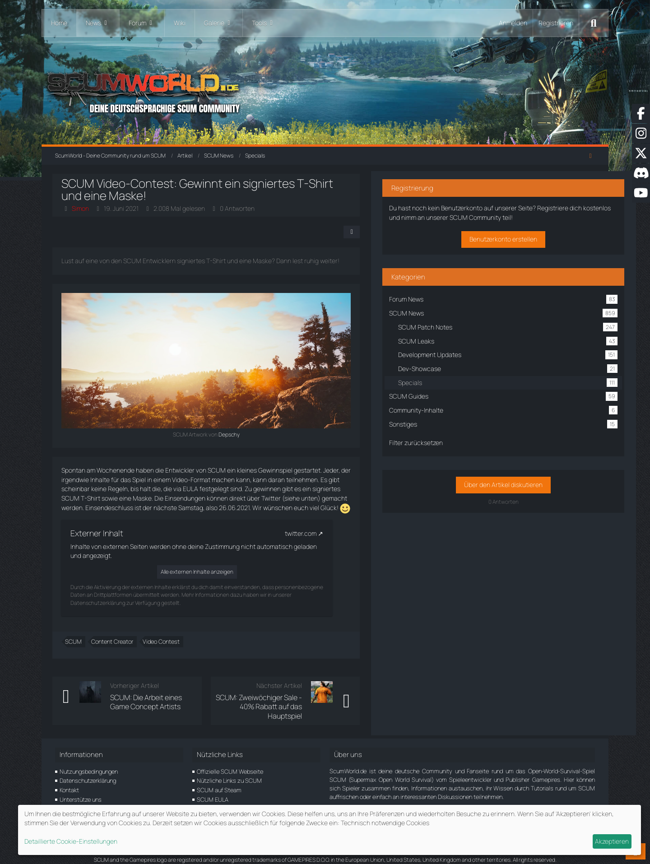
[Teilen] (415, 232)
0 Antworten (240, 208)
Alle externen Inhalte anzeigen (199, 572)
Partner (69, 799)
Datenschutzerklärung (88, 771)
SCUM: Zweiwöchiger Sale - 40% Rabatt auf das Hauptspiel (315, 701)
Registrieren (556, 23)
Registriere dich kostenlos (513, 212)
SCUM (76, 641)
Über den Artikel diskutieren (522, 488)
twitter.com (303, 533)
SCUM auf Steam (219, 781)
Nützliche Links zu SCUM (229, 771)
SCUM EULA (212, 790)
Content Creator (115, 641)
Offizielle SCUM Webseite (230, 762)
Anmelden (513, 23)
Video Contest (163, 641)
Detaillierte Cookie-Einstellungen (70, 841)
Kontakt (69, 781)
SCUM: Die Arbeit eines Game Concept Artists (173, 701)
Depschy (262, 434)
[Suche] (593, 23)
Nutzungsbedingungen (89, 762)
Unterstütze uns (81, 790)
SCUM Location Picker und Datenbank (245, 799)
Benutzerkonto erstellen (523, 243)
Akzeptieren (612, 841)
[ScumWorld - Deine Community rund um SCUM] (325, 90)
